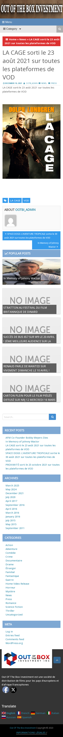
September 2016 (15, 505)
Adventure (11, 549)
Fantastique (12, 576)
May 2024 (11, 489)
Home (12, 39)
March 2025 (12, 485)
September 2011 (15, 528)
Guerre (10, 579)
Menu (7, 22)
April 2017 (11, 501)
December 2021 (15, 493)
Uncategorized (14, 614)
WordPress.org (14, 643)
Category (10, 28)
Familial (10, 572)
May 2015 (11, 524)
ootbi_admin (32, 83)
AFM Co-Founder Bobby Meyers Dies (27, 437)
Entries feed (12, 635)
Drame (10, 564)
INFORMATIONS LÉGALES (31, 732)
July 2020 (10, 497)
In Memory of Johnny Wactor (48, 244)
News (22, 39)
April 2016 (11, 508)
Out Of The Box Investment (23, 727)
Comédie (11, 552)
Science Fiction (14, 606)
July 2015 (10, 520)
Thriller (10, 610)
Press (54, 83)
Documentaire (14, 560)
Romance (11, 603)
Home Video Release (17, 583)
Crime (9, 556)
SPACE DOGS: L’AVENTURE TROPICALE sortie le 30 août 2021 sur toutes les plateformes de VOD (30, 235)
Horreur (10, 587)
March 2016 (12, 512)
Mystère (10, 591)
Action (9, 545)
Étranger (11, 568)
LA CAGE (15, 200)
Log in (9, 631)
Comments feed (15, 639)
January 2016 (13, 516)
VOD (26, 200)
